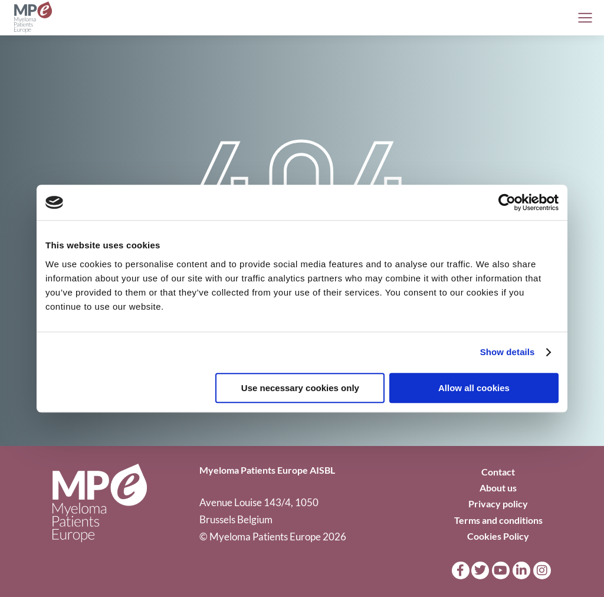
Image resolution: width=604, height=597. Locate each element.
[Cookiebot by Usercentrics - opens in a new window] (507, 202)
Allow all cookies (474, 388)
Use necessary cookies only (300, 388)
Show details (507, 352)
